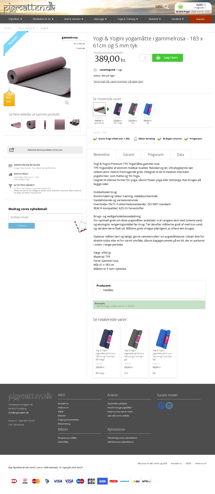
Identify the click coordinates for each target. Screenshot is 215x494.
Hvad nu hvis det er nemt (120, 411)
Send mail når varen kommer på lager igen (118, 81)
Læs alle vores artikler (119, 415)
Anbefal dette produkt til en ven (45, 150)
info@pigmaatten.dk (18, 412)
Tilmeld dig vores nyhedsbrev (122, 437)
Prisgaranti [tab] (155, 154)
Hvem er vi (63, 407)
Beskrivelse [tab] (102, 154)
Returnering (64, 423)
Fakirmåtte (63, 441)
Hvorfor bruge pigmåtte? (120, 407)
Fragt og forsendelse (68, 419)
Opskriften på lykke (117, 403)
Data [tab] (180, 154)
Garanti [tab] (128, 154)
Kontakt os (63, 403)
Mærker (62, 415)
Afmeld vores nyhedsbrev (121, 441)
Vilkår (60, 411)
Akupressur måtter (67, 437)
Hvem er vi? (201, 463)
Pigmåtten (108, 289)
